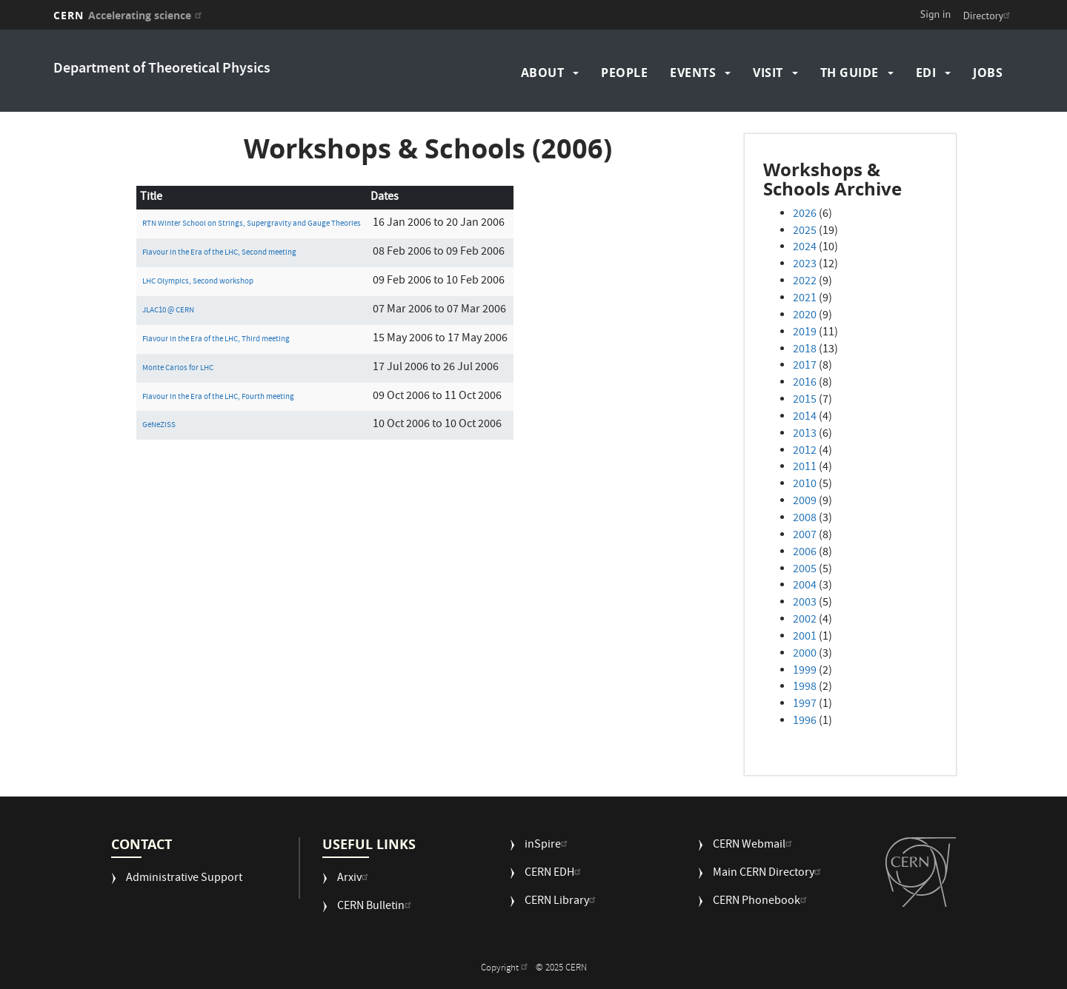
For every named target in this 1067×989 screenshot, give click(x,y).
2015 (805, 400)
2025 (805, 232)
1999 (805, 671)
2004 (805, 586)
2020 (805, 316)
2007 (805, 536)
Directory (988, 15)
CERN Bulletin (376, 907)
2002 (805, 620)
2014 (805, 417)
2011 (805, 468)
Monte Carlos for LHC (177, 368)
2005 (805, 570)
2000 (805, 654)
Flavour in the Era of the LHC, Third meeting (216, 339)
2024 (805, 248)
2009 (805, 502)
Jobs (988, 72)
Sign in (935, 14)
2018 (805, 350)
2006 (805, 553)
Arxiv (354, 879)
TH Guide (849, 72)
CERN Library (562, 902)
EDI (926, 72)
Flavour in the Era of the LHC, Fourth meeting (218, 397)
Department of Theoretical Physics (161, 69)
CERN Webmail (754, 845)
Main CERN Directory (769, 873)
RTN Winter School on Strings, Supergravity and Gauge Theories (251, 224)
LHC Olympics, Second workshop (197, 281)
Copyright (506, 969)
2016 (805, 383)
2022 (805, 282)
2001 (805, 637)
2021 (805, 299)
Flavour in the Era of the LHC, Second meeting (219, 253)
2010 (805, 485)
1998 (805, 688)
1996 (805, 722)
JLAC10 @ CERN (168, 310)
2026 (805, 215)
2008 (805, 519)
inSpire (548, 845)
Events (693, 72)
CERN (129, 15)
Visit (768, 72)
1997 (805, 705)
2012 (805, 451)
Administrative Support (184, 879)
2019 (805, 333)
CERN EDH (555, 873)
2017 (805, 366)
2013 (805, 434)
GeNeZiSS (159, 425)
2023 (805, 265)
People (624, 72)
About (543, 72)
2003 (805, 603)
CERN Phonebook (762, 902)
